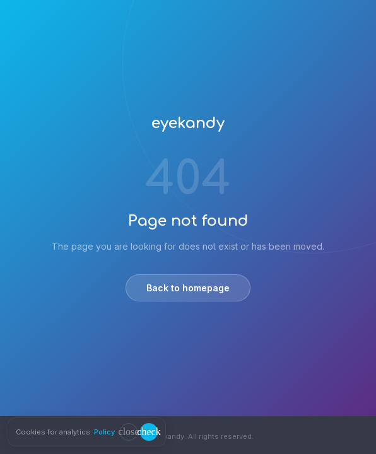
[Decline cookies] (129, 432)
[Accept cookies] (149, 432)
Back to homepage (188, 287)
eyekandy (188, 123)
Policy (104, 432)
